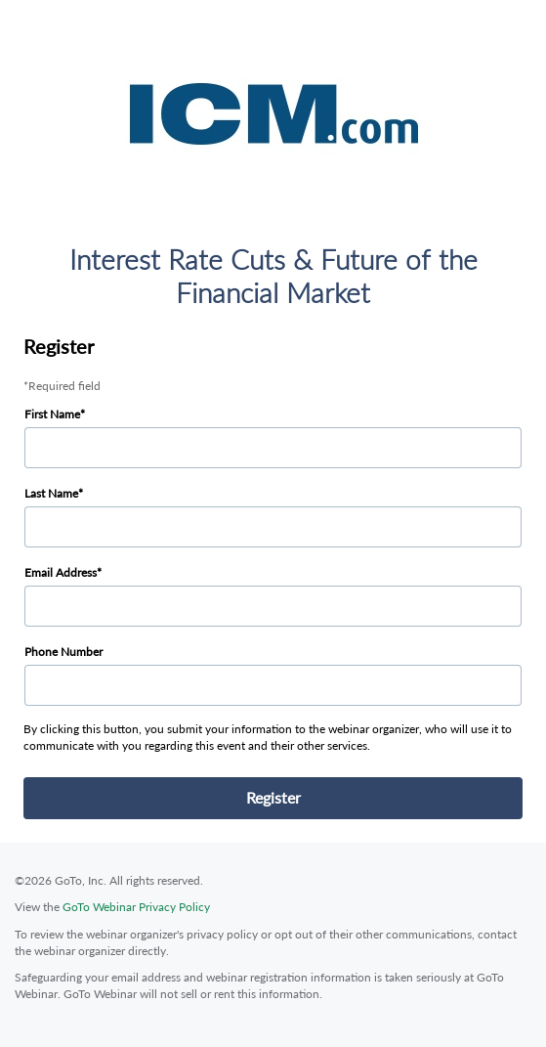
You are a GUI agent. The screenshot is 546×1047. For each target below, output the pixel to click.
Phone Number (63, 651)
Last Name (51, 493)
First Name (52, 414)
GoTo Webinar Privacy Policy (136, 906)
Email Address (60, 572)
